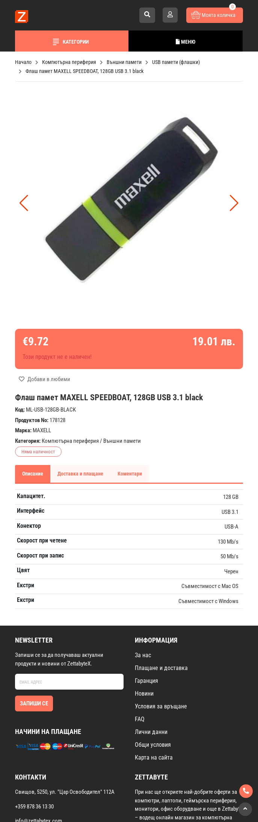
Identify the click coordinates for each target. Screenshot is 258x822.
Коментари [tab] (130, 474)
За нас (143, 655)
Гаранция (146, 680)
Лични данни (151, 731)
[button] (234, 203)
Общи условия (153, 744)
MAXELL (42, 430)
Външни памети (122, 441)
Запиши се (34, 703)
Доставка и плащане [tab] (80, 474)
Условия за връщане (161, 706)
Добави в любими (44, 379)
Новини (144, 693)
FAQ (140, 719)
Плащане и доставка (161, 668)
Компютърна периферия (70, 441)
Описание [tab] (32, 474)
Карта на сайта (154, 757)
